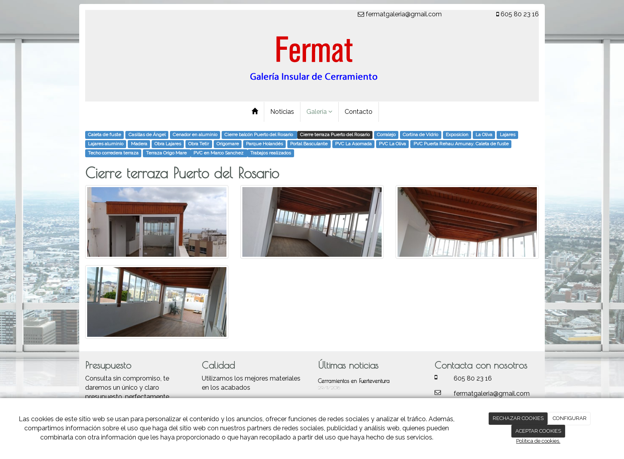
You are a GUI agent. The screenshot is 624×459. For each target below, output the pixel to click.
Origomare (227, 144)
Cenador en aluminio (195, 135)
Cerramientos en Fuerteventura (354, 381)
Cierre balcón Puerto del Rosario (259, 135)
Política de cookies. (538, 441)
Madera (139, 144)
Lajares (507, 135)
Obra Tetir (198, 144)
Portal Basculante (309, 144)
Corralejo (386, 135)
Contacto (358, 111)
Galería (319, 111)
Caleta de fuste (104, 135)
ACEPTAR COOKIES (538, 431)
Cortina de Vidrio (420, 135)
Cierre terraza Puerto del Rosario (335, 135)
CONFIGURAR (570, 418)
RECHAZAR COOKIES (518, 418)
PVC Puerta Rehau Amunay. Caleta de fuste (461, 144)
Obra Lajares (167, 144)
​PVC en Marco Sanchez (219, 153)
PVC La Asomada (353, 144)
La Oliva (484, 135)
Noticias (282, 111)
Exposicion (457, 135)
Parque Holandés (264, 144)
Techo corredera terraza (113, 153)
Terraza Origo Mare (167, 153)
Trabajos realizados (270, 153)
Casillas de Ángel (147, 135)
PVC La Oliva (392, 144)
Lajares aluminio (105, 144)
